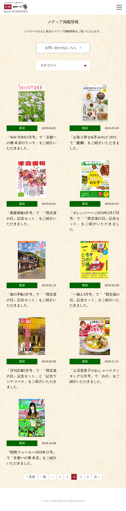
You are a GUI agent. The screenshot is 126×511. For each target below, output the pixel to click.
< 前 (43, 477)
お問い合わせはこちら (61, 48)
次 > (97, 477)
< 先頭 (30, 477)
